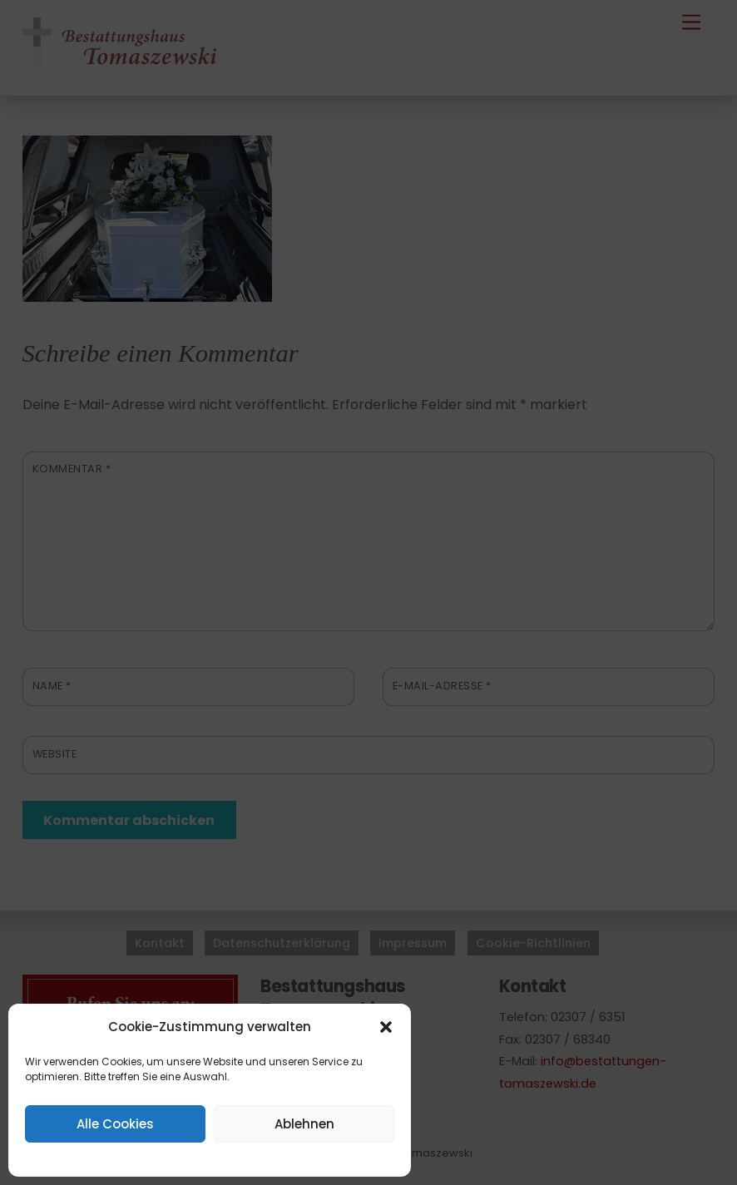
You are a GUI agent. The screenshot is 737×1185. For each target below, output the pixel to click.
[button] (386, 1027)
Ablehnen (304, 1124)
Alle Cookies (115, 1124)
